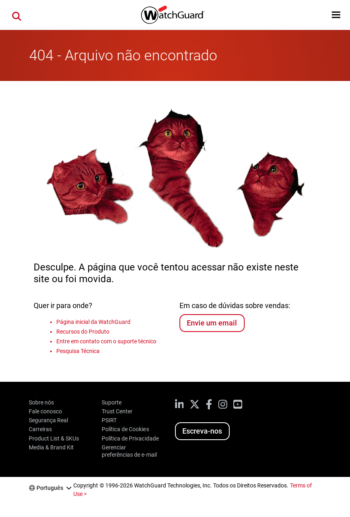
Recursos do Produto (82, 331)
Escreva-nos (202, 431)
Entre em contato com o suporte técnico (106, 341)
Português (49, 488)
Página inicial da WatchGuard (93, 322)
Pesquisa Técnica (78, 351)
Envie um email (212, 323)
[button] (336, 14)
